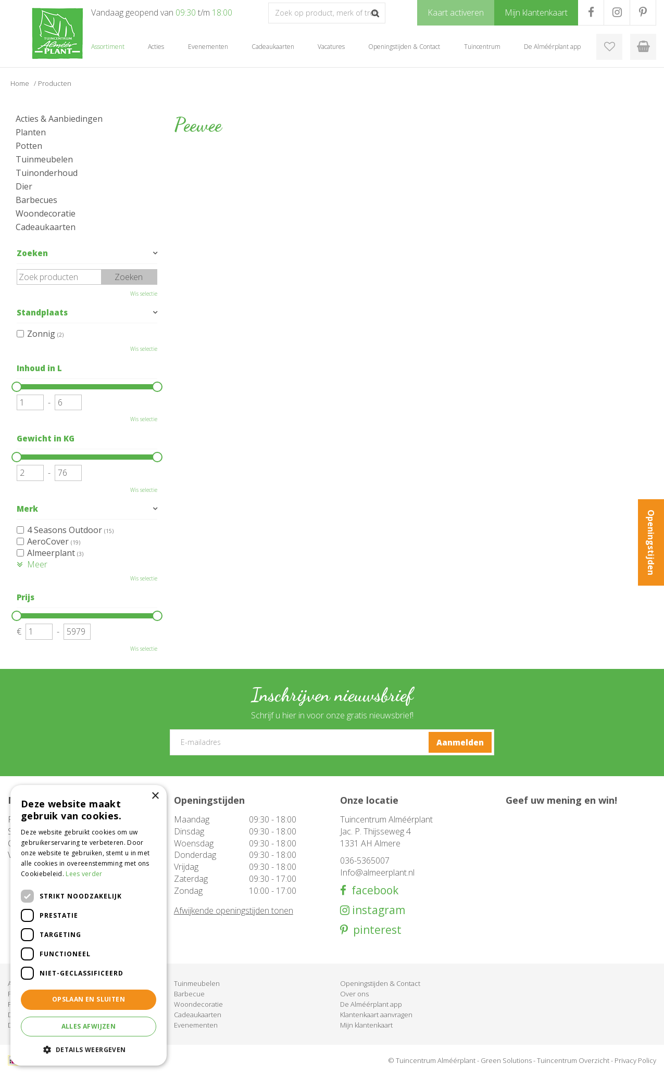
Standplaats (42, 312)
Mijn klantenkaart (366, 1025)
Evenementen (196, 1025)
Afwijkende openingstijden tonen (233, 910)
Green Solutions (506, 1060)
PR (643, 12)
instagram (377, 910)
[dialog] (88, 925)
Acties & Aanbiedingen (59, 119)
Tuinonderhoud (47, 173)
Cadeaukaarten (46, 227)
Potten (29, 146)
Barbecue (189, 994)
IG (617, 12)
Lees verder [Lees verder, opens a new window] (84, 873)
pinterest (375, 930)
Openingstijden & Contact (380, 983)
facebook (372, 890)
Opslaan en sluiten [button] (88, 999)
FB (591, 12)
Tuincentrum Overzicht (573, 1060)
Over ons (354, 994)
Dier (24, 186)
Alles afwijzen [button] (88, 1026)
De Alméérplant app (371, 1004)
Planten (31, 132)
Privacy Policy (635, 1060)
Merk (27, 508)
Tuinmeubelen (44, 159)
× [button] (155, 796)
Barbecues (36, 200)
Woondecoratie (46, 213)
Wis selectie (143, 293)
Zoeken (32, 253)
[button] (88, 1049)
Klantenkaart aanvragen (376, 1014)
